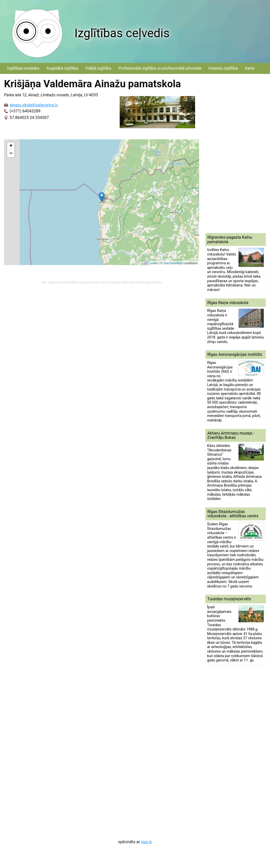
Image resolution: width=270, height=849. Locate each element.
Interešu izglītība (223, 68)
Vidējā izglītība (98, 68)
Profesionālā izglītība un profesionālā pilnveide (159, 68)
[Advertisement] (235, 153)
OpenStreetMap (173, 263)
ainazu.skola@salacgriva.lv (34, 105)
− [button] (11, 153)
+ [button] (11, 146)
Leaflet (154, 263)
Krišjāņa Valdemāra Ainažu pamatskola (135, 282)
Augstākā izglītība (62, 68)
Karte (249, 68)
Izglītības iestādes (23, 68)
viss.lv (146, 841)
